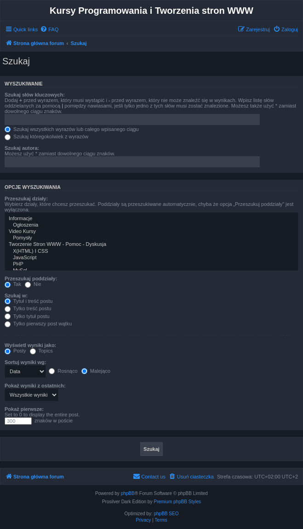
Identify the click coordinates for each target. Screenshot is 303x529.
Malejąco (95, 371)
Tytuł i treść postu (28, 301)
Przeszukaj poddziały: (31, 278)
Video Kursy (151, 231)
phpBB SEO (166, 513)
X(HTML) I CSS (151, 251)
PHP (151, 264)
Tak (13, 284)
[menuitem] (49, 29)
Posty (15, 350)
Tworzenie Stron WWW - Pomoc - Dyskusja (151, 244)
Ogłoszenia (151, 225)
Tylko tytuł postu (27, 316)
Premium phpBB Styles (177, 501)
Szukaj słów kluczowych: (35, 94)
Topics (41, 350)
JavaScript (151, 258)
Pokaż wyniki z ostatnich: (35, 385)
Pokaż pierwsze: (24, 409)
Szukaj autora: (22, 148)
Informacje (151, 219)
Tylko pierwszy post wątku (38, 323)
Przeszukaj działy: (26, 198)
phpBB (128, 493)
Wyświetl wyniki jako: (30, 345)
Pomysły (151, 238)
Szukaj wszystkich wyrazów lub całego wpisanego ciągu (72, 129)
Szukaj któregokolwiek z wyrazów (46, 136)
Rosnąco (63, 371)
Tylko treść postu (28, 308)
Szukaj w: (16, 295)
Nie (33, 284)
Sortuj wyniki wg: (25, 362)
